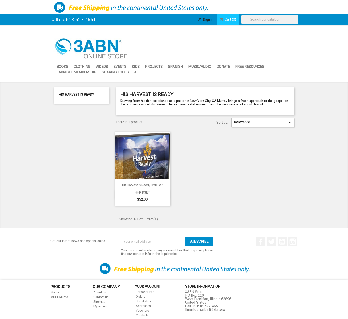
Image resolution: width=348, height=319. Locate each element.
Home (55, 292)
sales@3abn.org (212, 309)
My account (101, 306)
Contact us (100, 297)
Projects (154, 67)
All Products (59, 297)
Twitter (271, 241)
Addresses (143, 306)
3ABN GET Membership (76, 72)
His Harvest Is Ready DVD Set (142, 185)
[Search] (270, 19)
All (137, 72)
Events (119, 67)
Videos (102, 67)
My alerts (142, 315)
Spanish (175, 67)
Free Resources (249, 67)
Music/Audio (199, 67)
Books (62, 67)
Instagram (292, 241)
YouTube (282, 241)
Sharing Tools (115, 72)
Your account (148, 286)
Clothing (82, 67)
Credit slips (143, 301)
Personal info (145, 292)
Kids (136, 67)
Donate (223, 67)
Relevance (263, 122)
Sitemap (99, 301)
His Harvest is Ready (76, 95)
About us (99, 292)
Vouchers (142, 310)
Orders (140, 296)
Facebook (260, 241)
